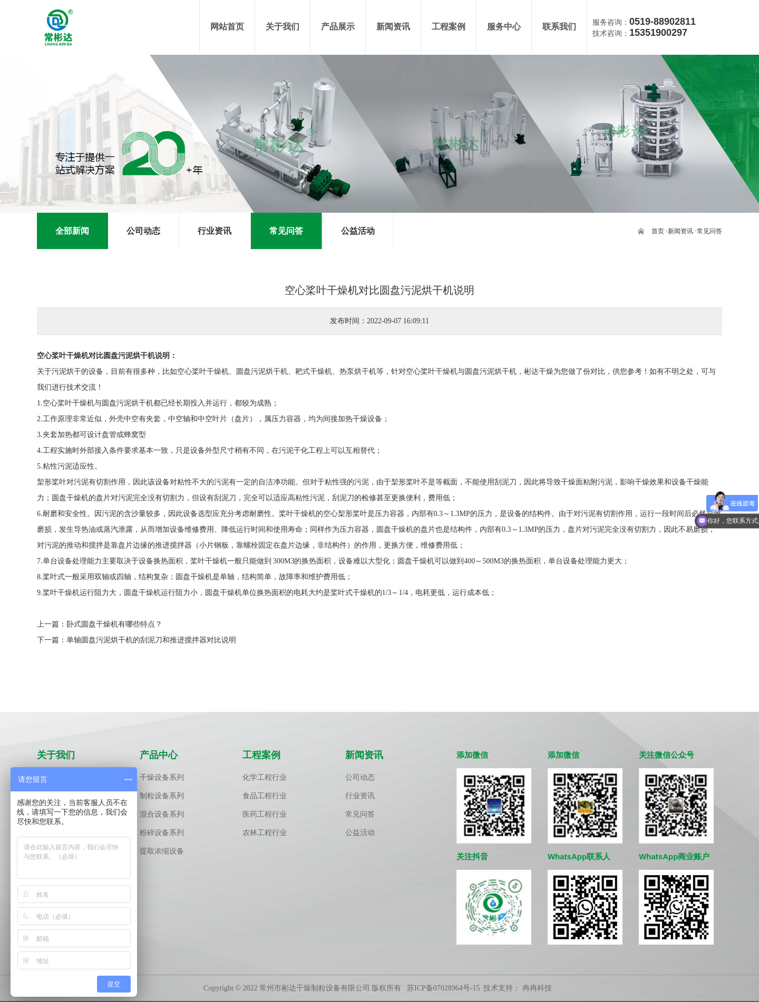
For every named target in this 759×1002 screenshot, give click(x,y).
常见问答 (709, 231)
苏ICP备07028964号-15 (443, 989)
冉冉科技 (537, 989)
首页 (657, 231)
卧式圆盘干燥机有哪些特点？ (114, 624)
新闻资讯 (680, 231)
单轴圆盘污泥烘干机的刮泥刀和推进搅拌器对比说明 (151, 640)
